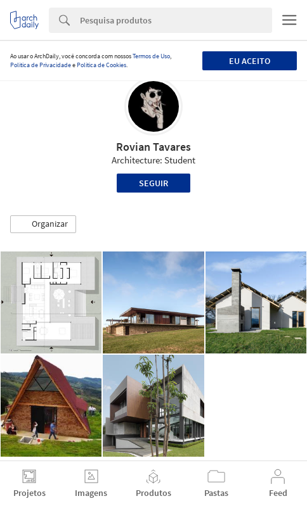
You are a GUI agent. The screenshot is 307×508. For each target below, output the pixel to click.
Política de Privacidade (40, 65)
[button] (43, 224)
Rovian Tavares (153, 146)
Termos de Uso (151, 56)
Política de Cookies (101, 65)
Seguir (153, 183)
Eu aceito (249, 61)
